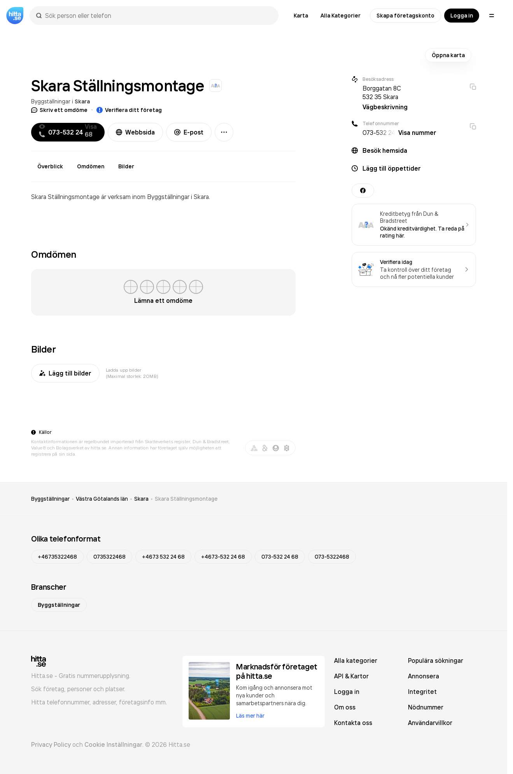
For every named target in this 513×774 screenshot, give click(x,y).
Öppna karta (448, 55)
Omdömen (90, 166)
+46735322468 (57, 556)
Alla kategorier (355, 660)
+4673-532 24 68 (223, 556)
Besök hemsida (384, 150)
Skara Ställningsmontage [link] (186, 498)
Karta (301, 15)
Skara (82, 101)
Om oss (344, 707)
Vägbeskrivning (385, 107)
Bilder (126, 166)
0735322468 (109, 556)
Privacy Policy (51, 744)
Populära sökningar (435, 660)
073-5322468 (332, 556)
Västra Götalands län (102, 498)
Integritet (422, 691)
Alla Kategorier (340, 15)
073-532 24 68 (279, 556)
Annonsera (423, 676)
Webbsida (135, 132)
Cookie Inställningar (113, 744)
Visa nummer (417, 132)
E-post (188, 132)
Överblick (50, 166)
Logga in (461, 15)
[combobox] (158, 15)
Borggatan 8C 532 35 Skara (381, 92)
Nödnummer (425, 707)
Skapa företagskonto (405, 15)
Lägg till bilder (65, 373)
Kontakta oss (353, 723)
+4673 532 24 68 (163, 556)
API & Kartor (351, 676)
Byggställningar (50, 101)
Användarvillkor (430, 723)
